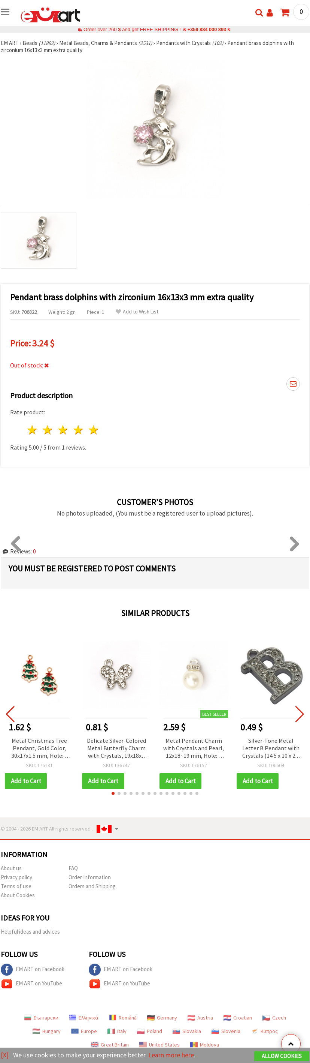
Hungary (47, 1031)
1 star (32, 430)
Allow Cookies (282, 1056)
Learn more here (171, 1055)
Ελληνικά (83, 1017)
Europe (84, 1031)
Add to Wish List (137, 312)
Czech (274, 1017)
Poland (149, 1031)
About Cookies (18, 895)
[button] (113, 793)
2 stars (48, 430)
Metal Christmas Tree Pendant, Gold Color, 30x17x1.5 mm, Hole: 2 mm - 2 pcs (39, 748)
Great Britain (110, 1044)
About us (11, 868)
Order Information (90, 877)
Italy (117, 1031)
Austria (200, 1017)
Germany (162, 1017)
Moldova (204, 1044)
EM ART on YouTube (31, 984)
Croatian (238, 1017)
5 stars (93, 430)
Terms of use (16, 886)
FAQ (73, 868)
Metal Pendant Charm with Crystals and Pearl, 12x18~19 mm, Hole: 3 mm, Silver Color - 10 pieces (193, 748)
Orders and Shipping (92, 886)
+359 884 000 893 (207, 29)
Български (41, 1017)
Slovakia (187, 1031)
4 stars (78, 430)
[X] (5, 1055)
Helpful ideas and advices (30, 931)
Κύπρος (264, 1031)
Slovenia (226, 1031)
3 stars (63, 430)
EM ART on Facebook (32, 970)
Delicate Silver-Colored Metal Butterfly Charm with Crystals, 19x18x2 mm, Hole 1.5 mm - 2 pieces (116, 748)
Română (123, 1017)
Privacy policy (16, 877)
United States (159, 1044)
